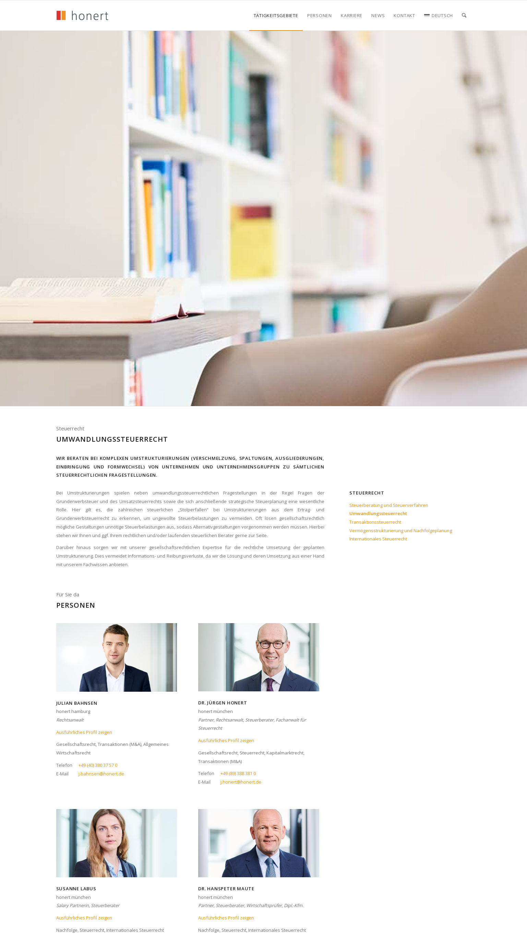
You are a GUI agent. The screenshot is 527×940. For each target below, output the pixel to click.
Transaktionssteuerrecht (375, 522)
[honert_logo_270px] (82, 15)
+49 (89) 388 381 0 (238, 773)
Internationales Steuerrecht (378, 539)
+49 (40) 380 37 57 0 (98, 765)
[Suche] (464, 15)
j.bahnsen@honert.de (101, 774)
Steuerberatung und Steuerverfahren (388, 505)
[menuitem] (276, 15)
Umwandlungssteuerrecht (378, 513)
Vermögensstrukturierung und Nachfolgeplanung (400, 530)
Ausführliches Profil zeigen (84, 732)
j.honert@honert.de (240, 782)
